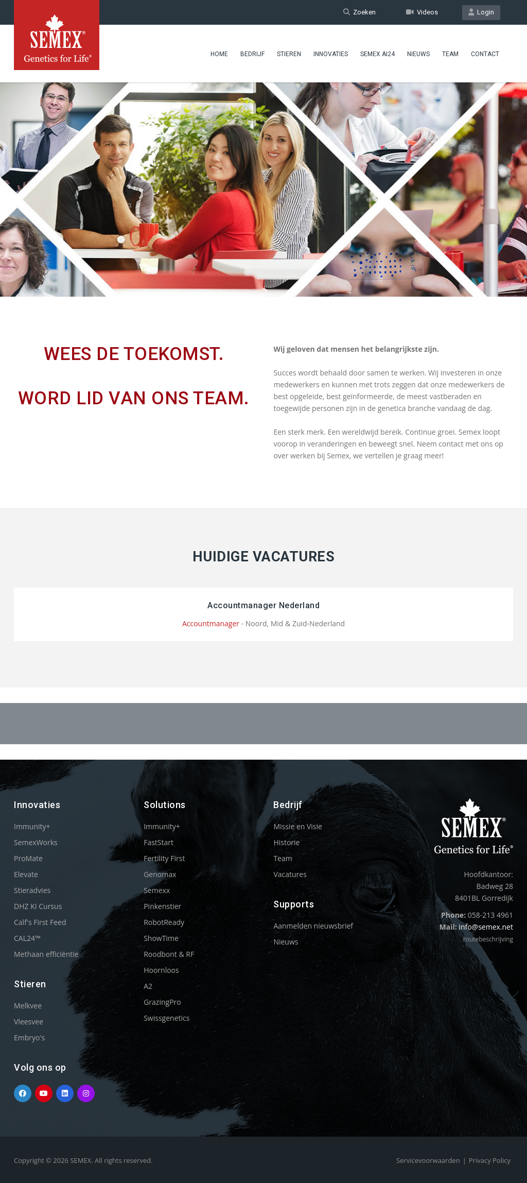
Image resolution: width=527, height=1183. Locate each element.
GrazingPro (162, 1002)
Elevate (26, 874)
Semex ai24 (377, 54)
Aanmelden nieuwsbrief (313, 926)
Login (481, 12)
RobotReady (164, 922)
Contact (485, 54)
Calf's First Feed (40, 922)
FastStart (158, 842)
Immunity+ (32, 826)
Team (450, 54)
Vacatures (289, 874)
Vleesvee (28, 1021)
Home (219, 54)
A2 (148, 986)
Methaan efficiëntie (46, 954)
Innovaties (330, 54)
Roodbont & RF (169, 954)
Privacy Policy (490, 1160)
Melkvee (28, 1005)
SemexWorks (36, 842)
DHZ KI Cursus (38, 906)
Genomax (160, 874)
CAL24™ (27, 938)
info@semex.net (486, 927)
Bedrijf (252, 54)
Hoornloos (161, 970)
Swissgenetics (166, 1018)
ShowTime (161, 938)
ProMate (28, 858)
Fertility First (164, 858)
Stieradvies (32, 890)
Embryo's (29, 1037)
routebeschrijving (488, 939)
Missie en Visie (297, 826)
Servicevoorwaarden (428, 1160)
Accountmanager (210, 623)
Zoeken (359, 12)
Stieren (289, 54)
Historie (286, 842)
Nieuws (418, 54)
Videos (422, 12)
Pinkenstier (162, 906)
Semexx (157, 890)
